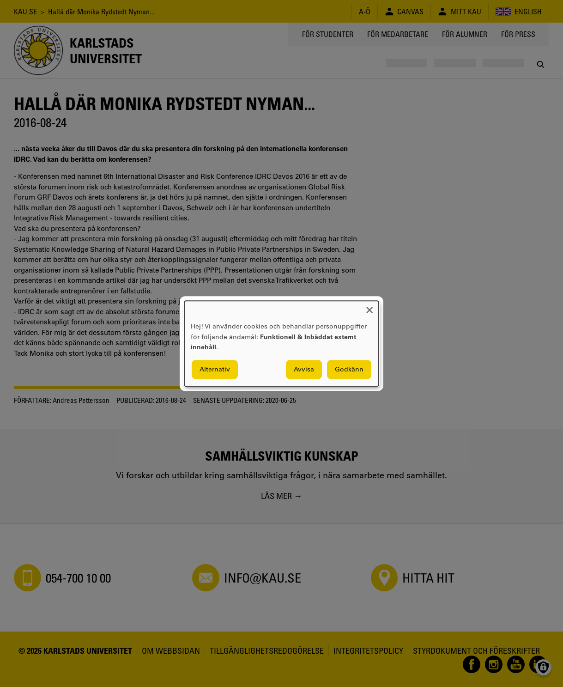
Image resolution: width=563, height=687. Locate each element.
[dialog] (281, 343)
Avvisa (304, 369)
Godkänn (349, 369)
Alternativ (215, 369)
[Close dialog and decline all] (369, 306)
